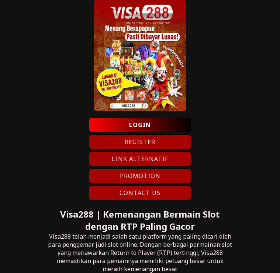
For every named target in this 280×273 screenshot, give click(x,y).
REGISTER (140, 142)
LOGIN (140, 125)
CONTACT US (140, 193)
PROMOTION (140, 176)
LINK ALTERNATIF (140, 159)
